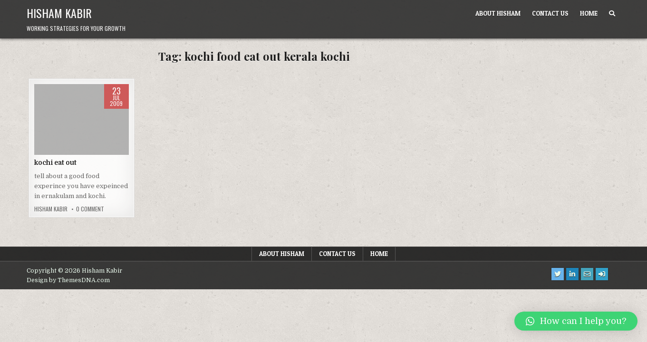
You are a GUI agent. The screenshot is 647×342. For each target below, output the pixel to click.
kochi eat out (55, 162)
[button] (575, 321)
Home (589, 13)
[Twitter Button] (557, 274)
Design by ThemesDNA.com (68, 280)
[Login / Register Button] (602, 274)
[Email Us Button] (587, 274)
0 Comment (90, 209)
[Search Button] (612, 13)
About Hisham (498, 13)
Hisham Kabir (59, 12)
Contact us (550, 13)
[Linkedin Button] (572, 274)
